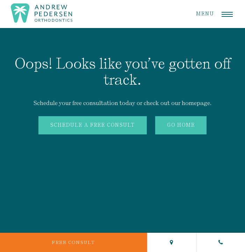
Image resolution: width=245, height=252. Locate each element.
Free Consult (73, 242)
